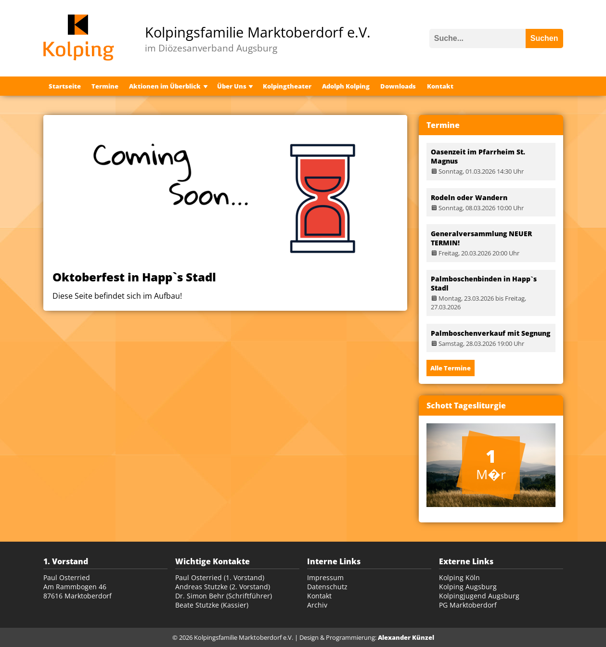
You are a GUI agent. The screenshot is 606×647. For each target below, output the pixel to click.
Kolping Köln (459, 577)
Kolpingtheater (287, 86)
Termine (104, 86)
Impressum (325, 577)
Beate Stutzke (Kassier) (211, 604)
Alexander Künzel (406, 637)
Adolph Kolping (346, 86)
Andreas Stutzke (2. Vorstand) (222, 586)
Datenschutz (327, 586)
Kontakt (440, 86)
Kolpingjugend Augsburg (479, 595)
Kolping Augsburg (468, 586)
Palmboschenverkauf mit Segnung (490, 333)
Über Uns (231, 86)
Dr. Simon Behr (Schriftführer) (223, 595)
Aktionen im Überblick (165, 86)
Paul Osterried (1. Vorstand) (219, 577)
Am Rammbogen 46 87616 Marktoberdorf (77, 591)
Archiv (317, 604)
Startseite (65, 86)
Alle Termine (450, 368)
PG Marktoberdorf (468, 604)
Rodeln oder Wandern (469, 197)
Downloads (398, 86)
